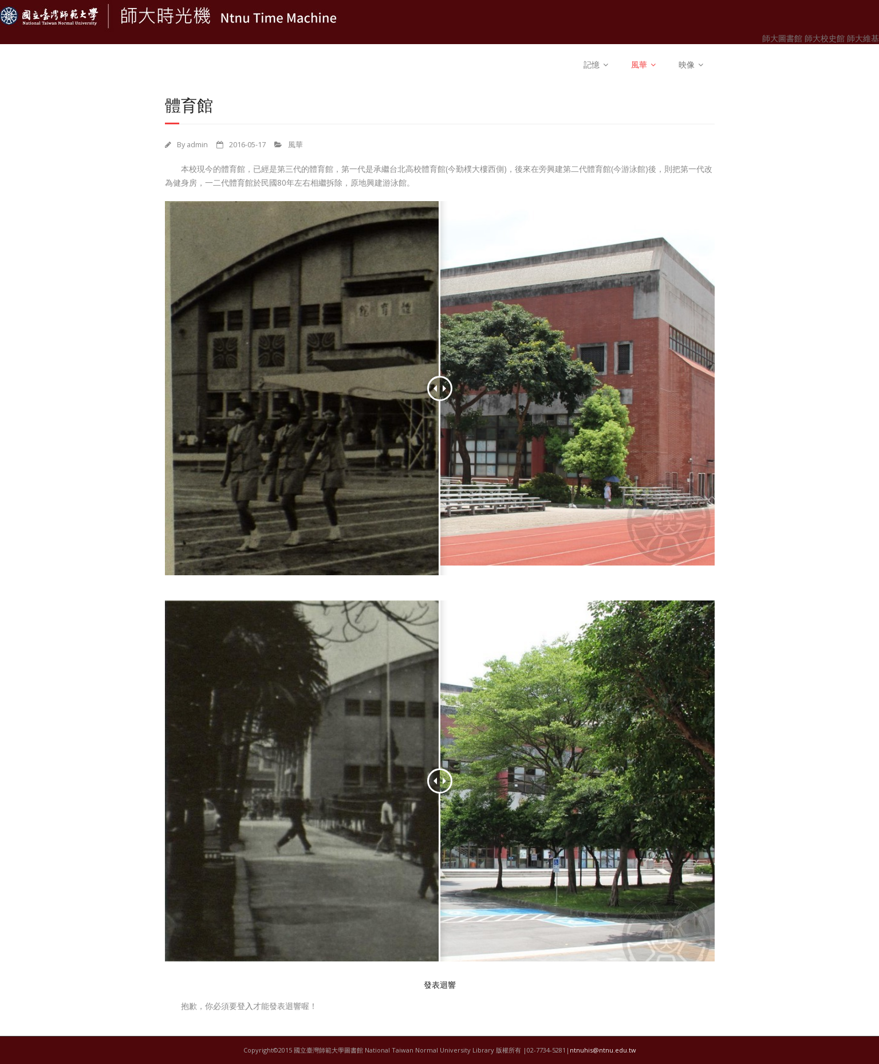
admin (197, 145)
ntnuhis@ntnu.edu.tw (603, 1050)
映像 (687, 64)
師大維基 (863, 38)
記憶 (592, 64)
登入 (245, 1005)
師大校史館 (826, 38)
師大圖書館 (783, 38)
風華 (639, 64)
